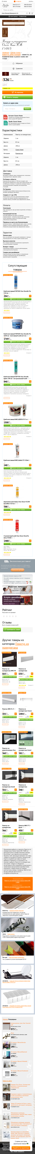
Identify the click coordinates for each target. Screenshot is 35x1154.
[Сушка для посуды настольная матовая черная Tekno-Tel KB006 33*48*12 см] (17, 972)
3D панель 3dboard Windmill (19, 1061)
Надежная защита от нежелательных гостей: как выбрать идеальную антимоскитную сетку (21, 1095)
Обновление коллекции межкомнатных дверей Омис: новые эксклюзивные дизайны (21, 1114)
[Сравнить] (29, 13)
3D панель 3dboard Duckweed (19, 1071)
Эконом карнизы (11, 934)
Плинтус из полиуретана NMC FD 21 (9, 670)
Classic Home (14, 74)
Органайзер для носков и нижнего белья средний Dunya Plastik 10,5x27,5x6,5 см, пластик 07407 (17, 1006)
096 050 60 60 (28, 4)
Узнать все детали (17, 570)
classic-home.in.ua (27, 74)
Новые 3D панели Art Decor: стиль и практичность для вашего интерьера (21, 1104)
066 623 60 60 (28, 6)
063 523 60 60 (16, 6)
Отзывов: (28, 353)
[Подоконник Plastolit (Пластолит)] (17, 902)
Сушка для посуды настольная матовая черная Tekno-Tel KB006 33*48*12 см (16, 981)
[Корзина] (32, 13)
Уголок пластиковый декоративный (16, 957)
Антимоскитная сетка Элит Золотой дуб (20, 1024)
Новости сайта (7, 1081)
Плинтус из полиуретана (15, 645)
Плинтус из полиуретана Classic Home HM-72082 (17, 881)
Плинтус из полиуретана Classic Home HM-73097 (17, 887)
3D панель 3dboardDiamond (19, 1052)
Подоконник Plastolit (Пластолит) (17, 910)
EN (31, 1)
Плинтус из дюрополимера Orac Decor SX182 (9, 750)
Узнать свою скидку (18, 299)
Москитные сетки (16, 1026)
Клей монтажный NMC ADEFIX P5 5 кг (16, 419)
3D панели (13, 1044)
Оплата (6, 205)
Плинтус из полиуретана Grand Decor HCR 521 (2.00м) (8, 787)
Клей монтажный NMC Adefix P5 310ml (16, 460)
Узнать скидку (10, 97)
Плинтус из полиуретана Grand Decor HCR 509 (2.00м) (25, 751)
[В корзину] (30, 296)
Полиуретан (19, 153)
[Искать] (31, 10)
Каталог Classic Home (20, 117)
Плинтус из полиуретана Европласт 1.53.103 (25, 670)
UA (29, 1)
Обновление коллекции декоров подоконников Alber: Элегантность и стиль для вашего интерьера (21, 1124)
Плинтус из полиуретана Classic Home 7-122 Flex (25, 711)
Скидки (17, 1)
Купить (27, 109)
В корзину (17, 92)
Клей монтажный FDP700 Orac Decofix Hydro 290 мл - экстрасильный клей (16, 377)
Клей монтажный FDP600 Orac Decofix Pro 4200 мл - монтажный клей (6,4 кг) (17, 335)
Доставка (7, 171)
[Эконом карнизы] (17, 925)
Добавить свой (12, 629)
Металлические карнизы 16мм (19, 1034)
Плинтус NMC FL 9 (8, 709)
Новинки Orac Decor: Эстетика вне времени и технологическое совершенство (20, 1086)
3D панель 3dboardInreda (18, 1042)
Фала (12, 1033)
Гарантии (7, 232)
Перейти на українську (21, 1148)
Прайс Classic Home (20, 123)
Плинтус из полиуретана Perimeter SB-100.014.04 (6, 828)
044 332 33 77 (16, 4)
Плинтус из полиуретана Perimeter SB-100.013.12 (23, 787)
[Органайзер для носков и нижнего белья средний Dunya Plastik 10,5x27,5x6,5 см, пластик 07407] (17, 997)
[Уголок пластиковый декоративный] (17, 948)
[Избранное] (27, 13)
